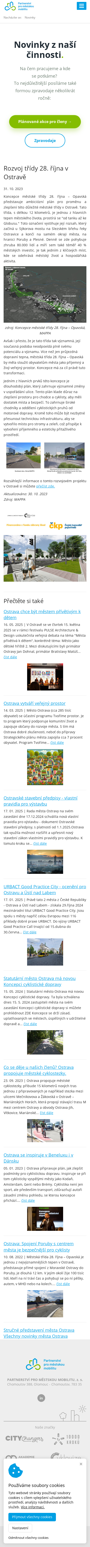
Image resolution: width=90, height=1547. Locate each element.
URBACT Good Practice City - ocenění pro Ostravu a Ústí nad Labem (45, 889)
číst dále (10, 657)
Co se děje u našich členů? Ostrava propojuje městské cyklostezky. (39, 1070)
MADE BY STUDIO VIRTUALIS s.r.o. (45, 1541)
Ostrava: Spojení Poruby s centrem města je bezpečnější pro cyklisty (39, 1246)
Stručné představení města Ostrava (39, 1330)
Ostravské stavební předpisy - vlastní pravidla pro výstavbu (41, 801)
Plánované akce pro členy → (45, 121)
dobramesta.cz (60, 1532)
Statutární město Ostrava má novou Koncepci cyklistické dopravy (40, 981)
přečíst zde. (45, 486)
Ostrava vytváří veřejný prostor (35, 703)
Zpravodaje (45, 140)
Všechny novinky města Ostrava (36, 1336)
